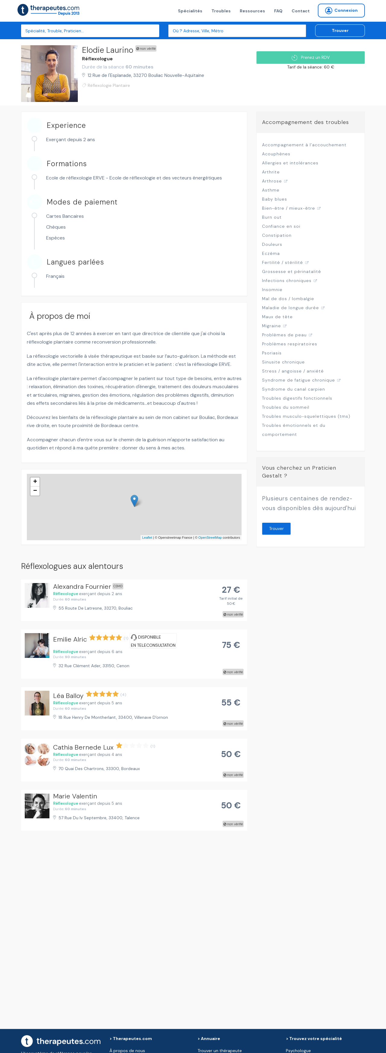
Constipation (277, 235)
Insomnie (272, 289)
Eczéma (271, 253)
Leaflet (147, 537)
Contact (301, 11)
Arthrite (271, 172)
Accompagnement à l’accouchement (304, 144)
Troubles (221, 11)
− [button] (35, 491)
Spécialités (190, 11)
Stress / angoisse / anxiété (293, 371)
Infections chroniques (287, 280)
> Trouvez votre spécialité (314, 1038)
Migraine (271, 325)
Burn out (272, 217)
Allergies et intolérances (290, 163)
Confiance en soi (281, 226)
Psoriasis (272, 353)
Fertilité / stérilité (282, 262)
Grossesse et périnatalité (291, 271)
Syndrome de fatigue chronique (298, 380)
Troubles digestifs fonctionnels (297, 398)
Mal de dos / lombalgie (288, 298)
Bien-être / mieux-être (288, 208)
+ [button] (35, 482)
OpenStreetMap (210, 537)
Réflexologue (97, 59)
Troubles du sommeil (285, 407)
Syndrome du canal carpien (293, 389)
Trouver (340, 30)
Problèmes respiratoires (289, 344)
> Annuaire (209, 1038)
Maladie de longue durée (290, 307)
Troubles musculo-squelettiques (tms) (306, 416)
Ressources (252, 11)
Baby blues (274, 199)
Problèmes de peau (284, 335)
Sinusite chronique (283, 362)
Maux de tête (277, 316)
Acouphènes (276, 154)
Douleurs (272, 244)
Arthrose (272, 181)
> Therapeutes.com (130, 1038)
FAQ (278, 11)
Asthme (271, 190)
